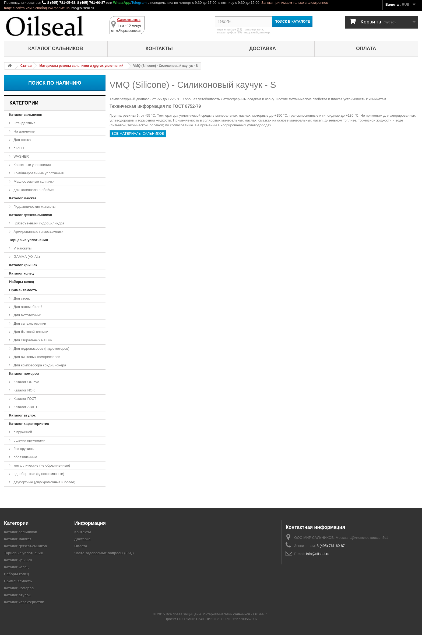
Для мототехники (27, 315)
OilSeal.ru (261, 614)
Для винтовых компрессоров (36, 357)
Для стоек (21, 298)
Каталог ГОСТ (24, 399)
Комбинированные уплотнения (38, 173)
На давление (24, 131)
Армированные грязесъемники (38, 232)
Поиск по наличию (54, 83)
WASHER (21, 156)
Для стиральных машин (32, 340)
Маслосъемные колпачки (34, 181)
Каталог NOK (24, 390)
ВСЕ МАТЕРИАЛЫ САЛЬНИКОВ (137, 133)
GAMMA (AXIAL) (26, 257)
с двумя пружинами (29, 440)
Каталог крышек (23, 265)
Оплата (366, 48)
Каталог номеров (24, 374)
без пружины (23, 449)
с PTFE (19, 148)
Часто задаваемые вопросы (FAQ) (104, 553)
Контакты (159, 48)
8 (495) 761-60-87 (91, 3)
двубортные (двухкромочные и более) (44, 482)
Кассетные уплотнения (32, 165)
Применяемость (23, 290)
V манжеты (22, 248)
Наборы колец (21, 282)
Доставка (262, 48)
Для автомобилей (28, 307)
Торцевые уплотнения (28, 240)
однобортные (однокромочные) (38, 474)
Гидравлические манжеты (34, 206)
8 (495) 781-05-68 (61, 3)
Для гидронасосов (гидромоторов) (41, 348)
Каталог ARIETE (26, 407)
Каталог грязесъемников (30, 215)
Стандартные (24, 123)
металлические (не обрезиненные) (41, 465)
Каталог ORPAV (26, 382)
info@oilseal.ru (82, 8)
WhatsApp (121, 3)
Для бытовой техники (30, 332)
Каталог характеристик (29, 424)
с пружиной (22, 432)
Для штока (22, 140)
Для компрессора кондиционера (39, 365)
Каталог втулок (22, 415)
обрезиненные (25, 457)
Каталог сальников (55, 48)
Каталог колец (21, 273)
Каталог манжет (22, 198)
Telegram (139, 3)
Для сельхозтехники (29, 323)
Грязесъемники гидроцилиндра (38, 223)
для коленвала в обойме (33, 190)
